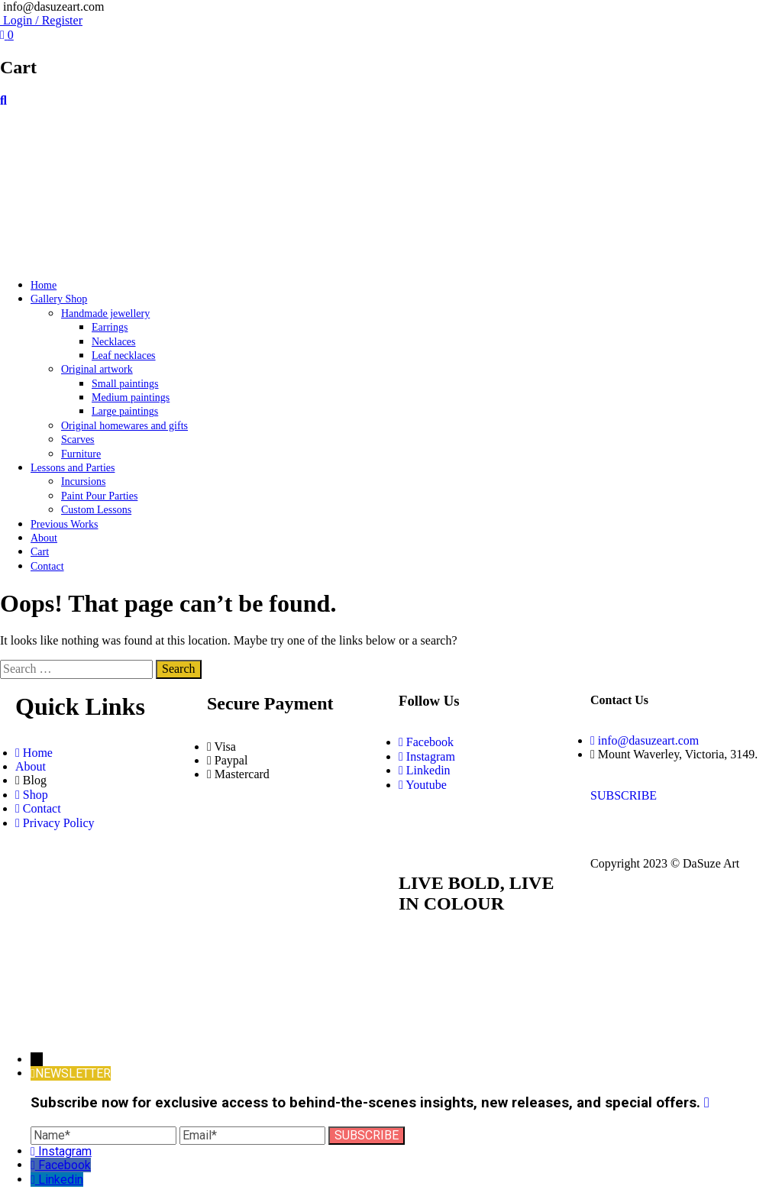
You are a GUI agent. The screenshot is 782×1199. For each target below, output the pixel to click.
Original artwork (97, 369)
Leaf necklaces (124, 355)
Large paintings (125, 411)
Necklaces (114, 341)
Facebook (64, 1165)
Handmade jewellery (105, 313)
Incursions (83, 481)
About (44, 538)
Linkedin (60, 1179)
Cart (40, 551)
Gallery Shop (59, 299)
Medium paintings (131, 397)
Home (44, 285)
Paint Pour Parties (99, 496)
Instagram (65, 1151)
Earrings (110, 327)
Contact (47, 566)
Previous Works (64, 524)
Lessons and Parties (73, 467)
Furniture (81, 454)
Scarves (78, 439)
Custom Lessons (96, 509)
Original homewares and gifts (124, 425)
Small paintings (125, 383)
